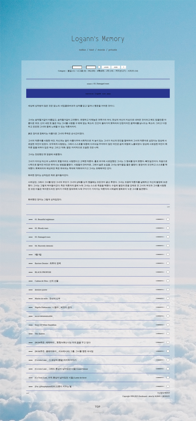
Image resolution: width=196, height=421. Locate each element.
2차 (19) (109, 71)
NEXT (167, 393)
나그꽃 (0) (81, 71)
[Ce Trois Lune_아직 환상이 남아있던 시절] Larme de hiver (61, 378)
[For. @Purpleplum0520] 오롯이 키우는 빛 (53, 386)
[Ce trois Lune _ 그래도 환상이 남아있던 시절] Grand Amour (61, 369)
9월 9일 (38, 255)
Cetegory (61, 71)
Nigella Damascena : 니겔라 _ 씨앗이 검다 (53, 307)
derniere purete (41, 290)
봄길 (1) (71, 71)
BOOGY (166, 396)
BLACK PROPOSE (43, 272)
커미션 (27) (120, 71)
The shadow (40, 334)
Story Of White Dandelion (45, 325)
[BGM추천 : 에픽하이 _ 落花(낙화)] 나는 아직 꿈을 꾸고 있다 (63, 342)
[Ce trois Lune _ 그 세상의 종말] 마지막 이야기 (56, 360)
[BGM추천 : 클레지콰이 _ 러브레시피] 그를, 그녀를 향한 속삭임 (64, 351)
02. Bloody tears (41, 228)
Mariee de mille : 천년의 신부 (47, 298)
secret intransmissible (43, 316)
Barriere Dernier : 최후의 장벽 (48, 263)
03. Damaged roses (42, 237)
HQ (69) (91, 71)
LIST (168, 206)
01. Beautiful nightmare (44, 219)
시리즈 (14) (133, 71)
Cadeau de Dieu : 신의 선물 (46, 281)
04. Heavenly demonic (44, 246)
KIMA (157, 396)
